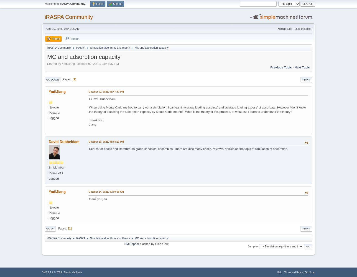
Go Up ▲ (310, 272)
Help (279, 272)
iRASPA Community (69, 17)
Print (306, 79)
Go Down (52, 79)
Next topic (302, 67)
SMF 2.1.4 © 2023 (52, 272)
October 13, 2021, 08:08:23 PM (106, 141)
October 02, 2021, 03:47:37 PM (106, 91)
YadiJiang (57, 92)
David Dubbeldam (64, 142)
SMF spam (131, 244)
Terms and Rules (293, 272)
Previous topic (281, 67)
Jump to (253, 246)
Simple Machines (72, 272)
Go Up (50, 228)
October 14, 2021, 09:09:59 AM (106, 191)
